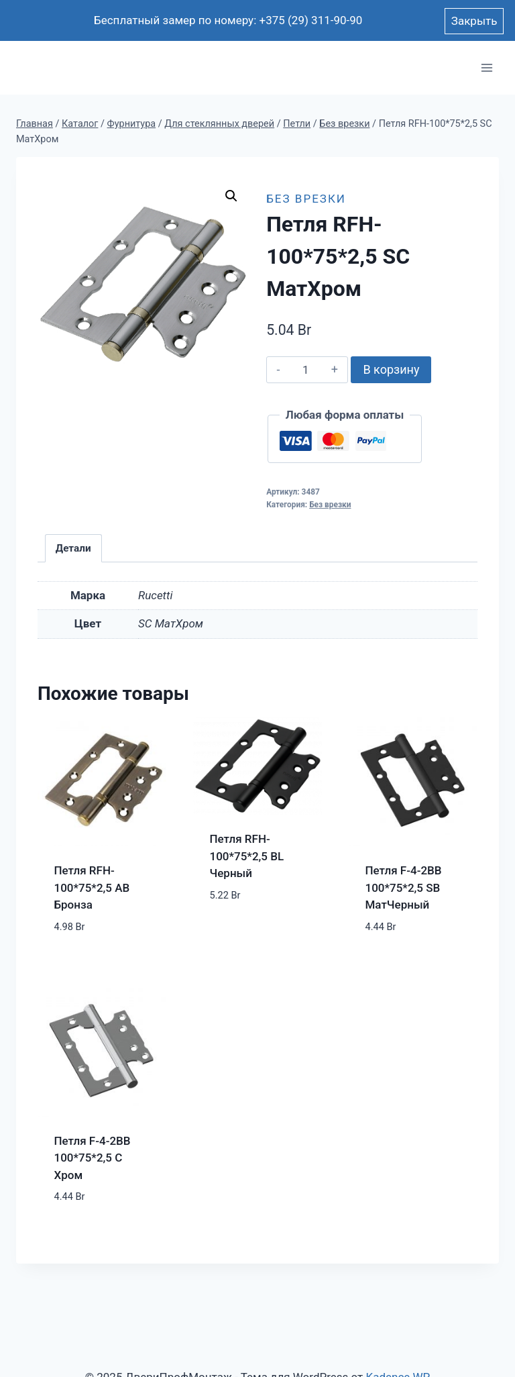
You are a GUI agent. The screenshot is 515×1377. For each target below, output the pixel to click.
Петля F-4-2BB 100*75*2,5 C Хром (92, 1158)
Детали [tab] (73, 548)
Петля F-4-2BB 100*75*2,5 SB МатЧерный (403, 887)
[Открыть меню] (486, 68)
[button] (231, 196)
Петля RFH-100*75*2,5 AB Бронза (92, 887)
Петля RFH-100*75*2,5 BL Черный (247, 856)
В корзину (391, 369)
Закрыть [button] (474, 21)
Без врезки (306, 198)
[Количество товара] (305, 369)
